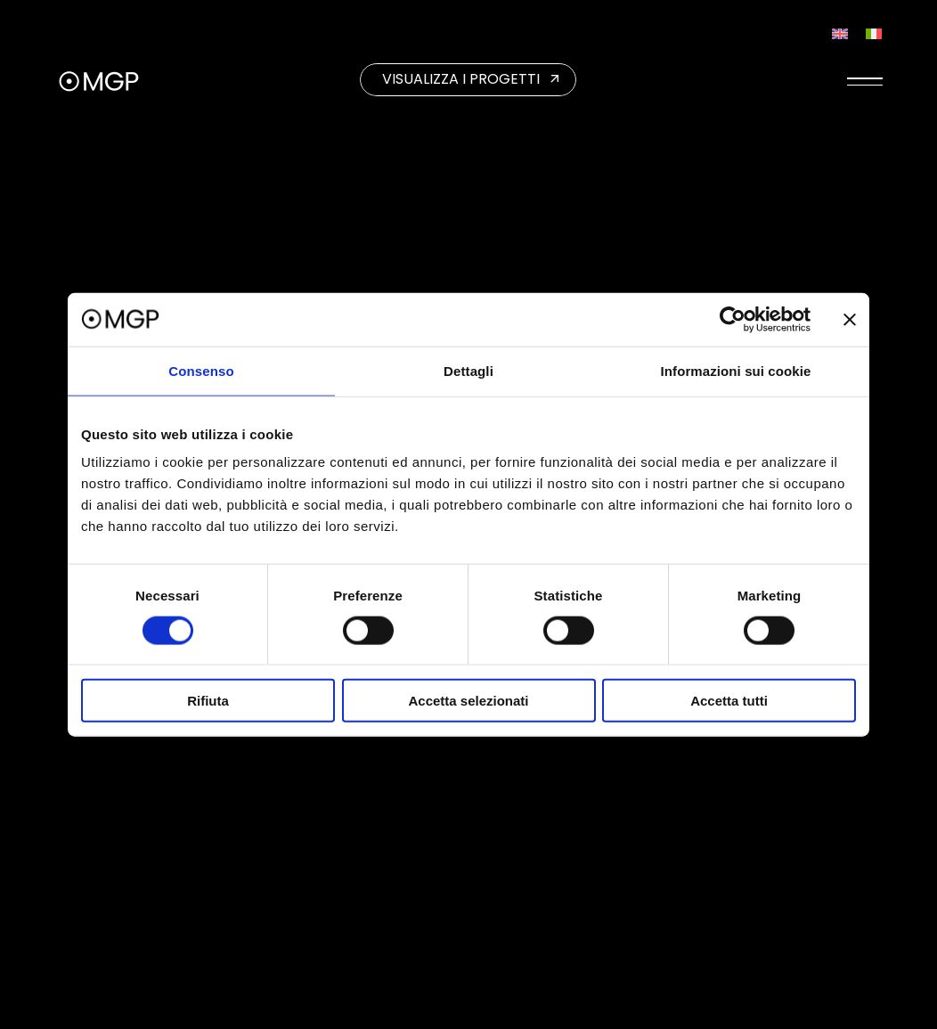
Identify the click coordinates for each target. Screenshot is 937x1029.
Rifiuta (208, 700)
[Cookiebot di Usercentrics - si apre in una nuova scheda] (733, 319)
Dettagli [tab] (468, 370)
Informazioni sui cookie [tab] (736, 370)
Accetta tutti (729, 700)
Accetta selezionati (468, 700)
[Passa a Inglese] (840, 33)
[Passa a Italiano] (874, 33)
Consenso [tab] (200, 370)
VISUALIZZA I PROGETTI (461, 79)
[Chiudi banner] (849, 319)
